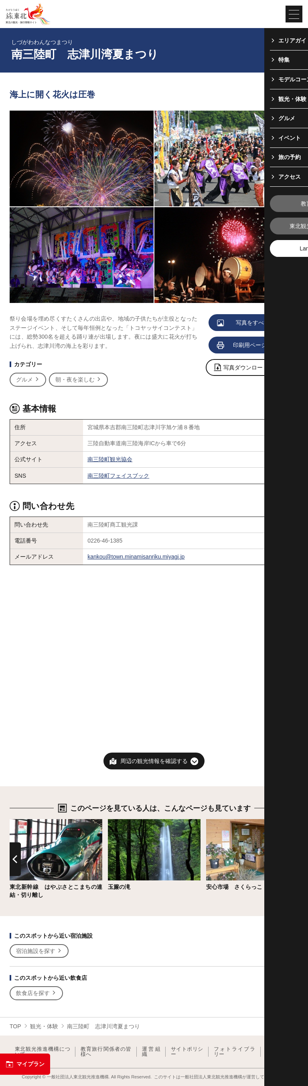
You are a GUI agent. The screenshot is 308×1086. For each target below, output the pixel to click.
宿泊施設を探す (39, 951)
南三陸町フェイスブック (118, 475)
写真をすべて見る (249, 323)
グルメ (28, 379)
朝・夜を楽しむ (78, 379)
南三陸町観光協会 (109, 459)
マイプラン (25, 1064)
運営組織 (151, 1052)
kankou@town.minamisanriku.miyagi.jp (135, 556)
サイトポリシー (187, 1052)
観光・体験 (44, 1026)
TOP (15, 1026)
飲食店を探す (36, 993)
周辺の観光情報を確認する (154, 761)
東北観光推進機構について (42, 1052)
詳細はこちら (26, 822)
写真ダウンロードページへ (253, 368)
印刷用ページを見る (251, 345)
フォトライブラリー (234, 1052)
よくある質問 (279, 1052)
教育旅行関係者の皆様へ (106, 1052)
